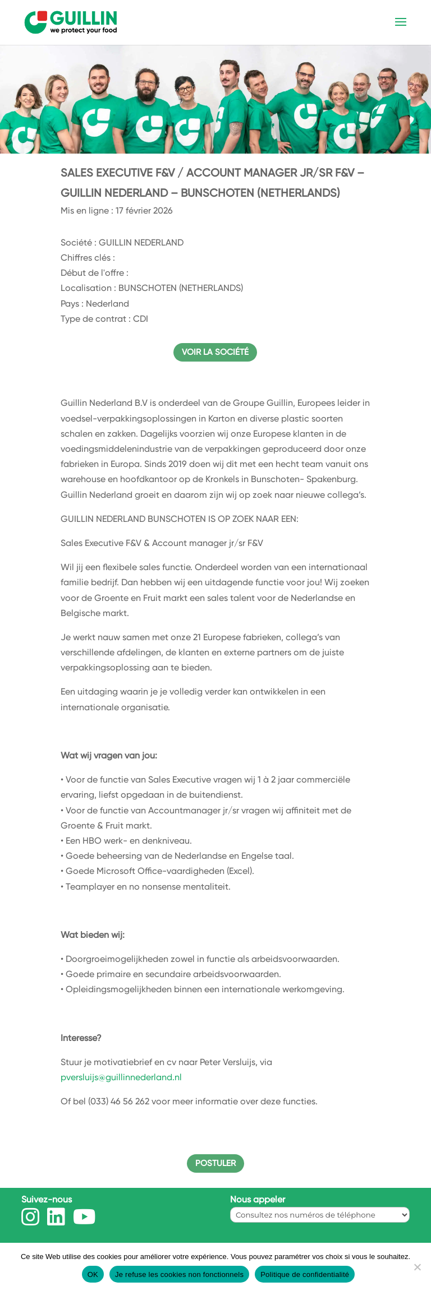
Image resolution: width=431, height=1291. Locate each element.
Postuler (215, 1163)
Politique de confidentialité (304, 1274)
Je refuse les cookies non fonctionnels (179, 1274)
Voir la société (215, 352)
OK (93, 1274)
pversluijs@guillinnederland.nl (121, 1077)
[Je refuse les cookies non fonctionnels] (417, 1267)
